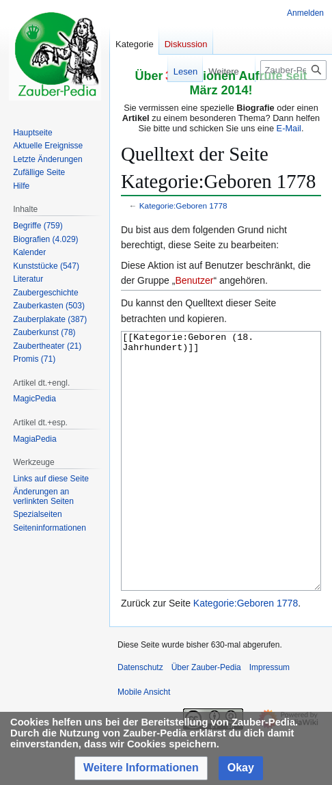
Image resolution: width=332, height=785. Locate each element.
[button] (141, 768)
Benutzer (194, 280)
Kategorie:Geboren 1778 (183, 205)
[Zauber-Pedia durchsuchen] (293, 70)
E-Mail (289, 128)
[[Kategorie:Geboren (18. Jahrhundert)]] (221, 486)
